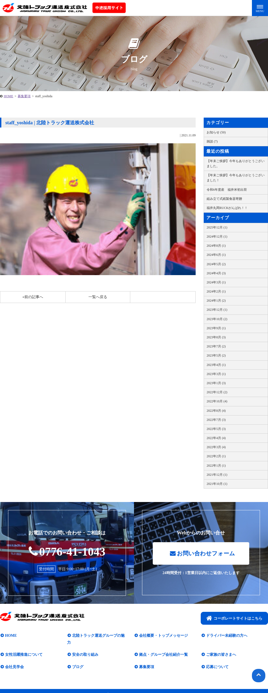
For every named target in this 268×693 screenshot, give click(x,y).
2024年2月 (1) (216, 291)
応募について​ (217, 660)
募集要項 (24, 96)
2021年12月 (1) (217, 475)
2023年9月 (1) (216, 328)
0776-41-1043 (67, 551)
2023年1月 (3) (216, 383)
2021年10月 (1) (217, 484)
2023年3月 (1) (216, 374)
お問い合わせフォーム (202, 553)
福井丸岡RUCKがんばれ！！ (227, 208)
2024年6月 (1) (216, 255)
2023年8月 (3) (216, 337)
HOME (8, 96)
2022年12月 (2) (217, 392)
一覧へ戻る (97, 297)
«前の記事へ (33, 297)
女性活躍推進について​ (23, 648)
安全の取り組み (85, 648)
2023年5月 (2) (216, 355)
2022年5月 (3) (216, 429)
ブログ (77, 660)
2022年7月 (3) (216, 420)
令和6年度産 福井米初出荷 (227, 190)
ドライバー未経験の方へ (226, 636)
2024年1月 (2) (216, 300)
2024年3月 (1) (216, 282)
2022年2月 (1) (216, 456)
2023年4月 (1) (216, 365)
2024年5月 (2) (216, 264)
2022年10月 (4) (217, 401)
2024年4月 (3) (216, 273)
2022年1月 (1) (216, 465)
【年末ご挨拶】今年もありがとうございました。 (236, 163)
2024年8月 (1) (216, 246)
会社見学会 (14, 660)
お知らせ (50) (216, 132)
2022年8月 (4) (216, 411)
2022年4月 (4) (216, 438)
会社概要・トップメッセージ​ (163, 636)
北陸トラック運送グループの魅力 (100, 636)
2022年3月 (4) (216, 447)
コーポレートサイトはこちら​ (234, 618)
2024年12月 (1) (217, 236)
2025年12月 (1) (217, 227)
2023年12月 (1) (217, 310)
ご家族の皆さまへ (221, 648)
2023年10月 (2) (217, 319)
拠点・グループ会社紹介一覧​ (163, 648)
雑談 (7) (212, 141)
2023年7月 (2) (216, 346)
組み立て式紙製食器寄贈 (224, 199)
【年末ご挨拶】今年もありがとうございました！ (236, 177)
